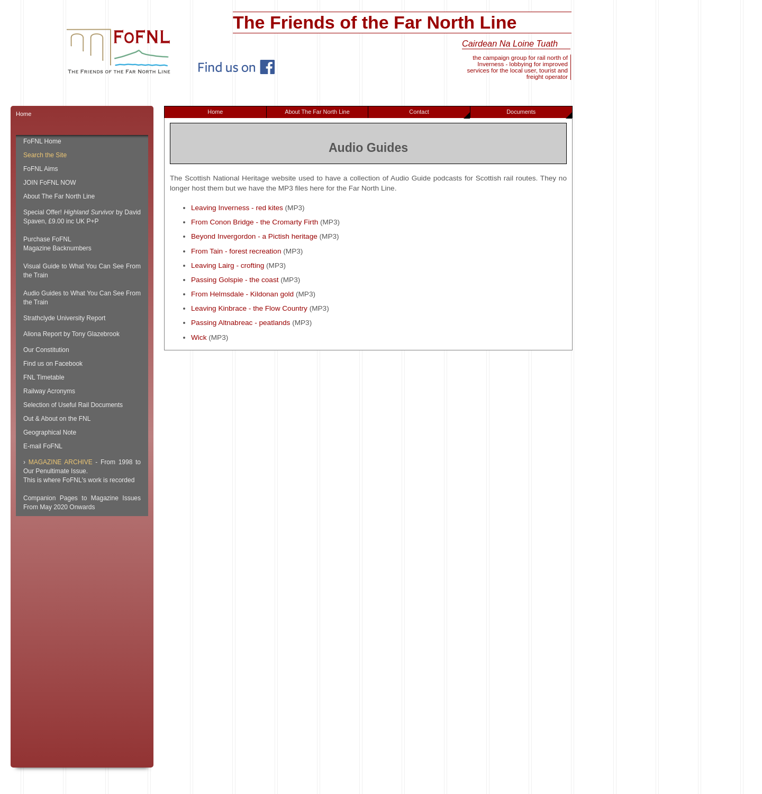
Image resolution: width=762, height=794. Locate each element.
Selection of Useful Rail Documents (73, 405)
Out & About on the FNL (56, 418)
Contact (439, 113)
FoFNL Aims (40, 169)
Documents (539, 113)
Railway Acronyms (49, 391)
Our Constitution (46, 350)
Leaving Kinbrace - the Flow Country (249, 308)
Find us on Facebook (53, 363)
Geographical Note (49, 432)
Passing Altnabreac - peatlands (240, 323)
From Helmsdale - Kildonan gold (242, 294)
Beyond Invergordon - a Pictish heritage (254, 236)
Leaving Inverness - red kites (237, 208)
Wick (198, 337)
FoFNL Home (42, 141)
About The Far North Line (317, 112)
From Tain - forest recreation (236, 251)
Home (215, 112)
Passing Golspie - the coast (234, 280)
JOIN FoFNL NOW (49, 182)
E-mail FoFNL (42, 446)
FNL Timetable (44, 377)
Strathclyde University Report (64, 318)
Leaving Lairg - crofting (227, 265)
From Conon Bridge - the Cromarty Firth (254, 222)
